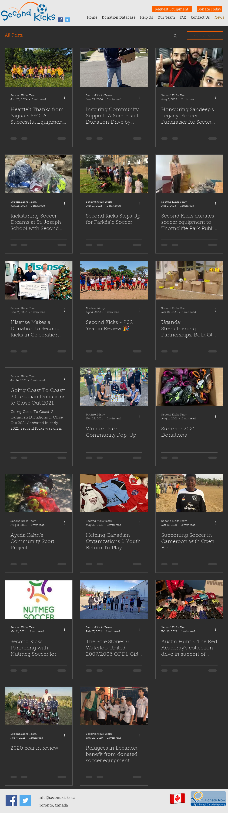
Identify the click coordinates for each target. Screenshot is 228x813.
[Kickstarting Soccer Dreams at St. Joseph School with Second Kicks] (38, 174)
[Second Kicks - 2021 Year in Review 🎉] (114, 280)
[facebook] (60, 19)
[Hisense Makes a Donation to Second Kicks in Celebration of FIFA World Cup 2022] (38, 280)
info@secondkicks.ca (56, 797)
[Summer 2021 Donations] (189, 387)
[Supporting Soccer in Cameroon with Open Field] (189, 493)
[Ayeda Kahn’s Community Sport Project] (38, 493)
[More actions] (66, 97)
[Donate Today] (209, 9)
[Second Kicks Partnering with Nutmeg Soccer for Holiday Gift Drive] (38, 599)
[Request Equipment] (172, 9)
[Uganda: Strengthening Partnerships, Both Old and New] (189, 280)
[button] (175, 36)
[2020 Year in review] (38, 706)
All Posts (14, 35)
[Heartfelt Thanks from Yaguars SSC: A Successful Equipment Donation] (38, 67)
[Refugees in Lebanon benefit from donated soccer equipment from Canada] (114, 706)
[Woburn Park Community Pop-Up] (114, 387)
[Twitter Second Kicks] (67, 19)
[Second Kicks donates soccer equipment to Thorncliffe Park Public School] (189, 174)
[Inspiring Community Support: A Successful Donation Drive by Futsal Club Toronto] (114, 67)
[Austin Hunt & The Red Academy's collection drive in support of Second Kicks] (189, 599)
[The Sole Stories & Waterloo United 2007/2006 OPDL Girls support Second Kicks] (114, 599)
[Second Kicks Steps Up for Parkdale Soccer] (114, 174)
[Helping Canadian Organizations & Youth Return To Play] (114, 493)
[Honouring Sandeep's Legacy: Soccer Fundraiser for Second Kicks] (189, 67)
